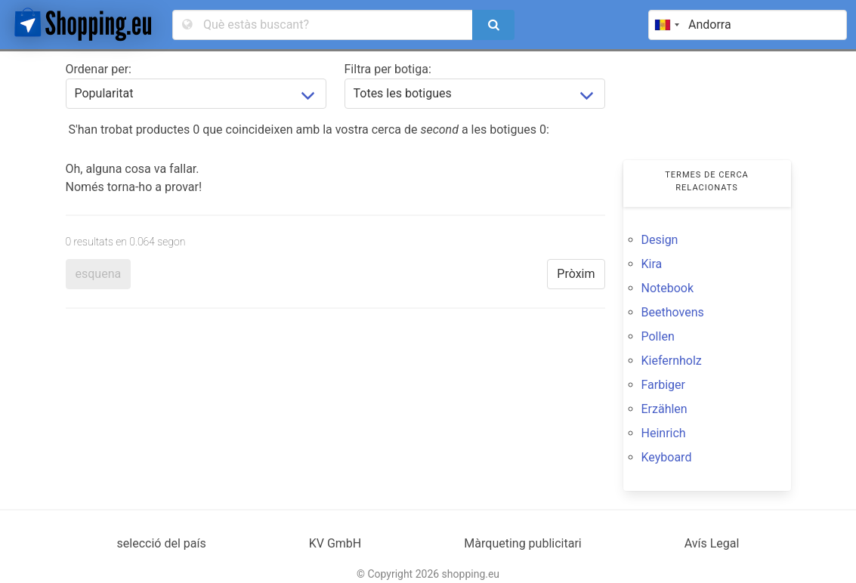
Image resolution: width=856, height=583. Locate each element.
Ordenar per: (98, 69)
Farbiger (663, 385)
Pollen (658, 336)
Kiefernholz (671, 360)
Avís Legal (712, 543)
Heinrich (663, 433)
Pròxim (576, 274)
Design (659, 240)
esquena (99, 274)
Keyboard (666, 457)
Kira (652, 264)
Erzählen (664, 409)
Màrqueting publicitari (522, 543)
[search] (493, 25)
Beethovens (672, 312)
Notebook (667, 288)
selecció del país (161, 543)
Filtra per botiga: (388, 69)
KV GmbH (335, 543)
